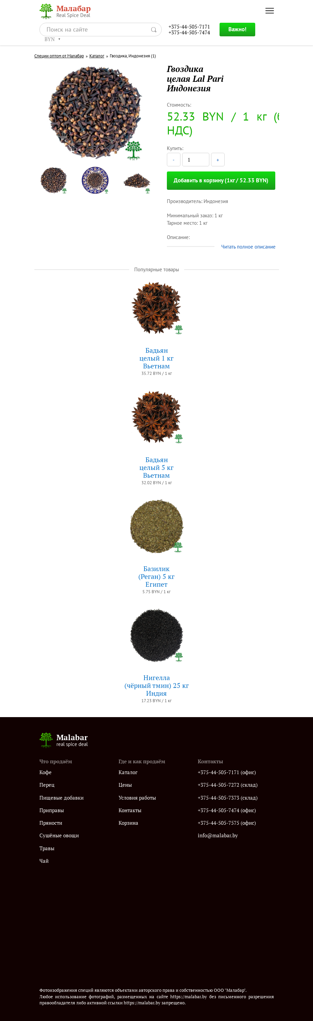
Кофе (45, 772)
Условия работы (137, 798)
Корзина (128, 823)
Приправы (51, 810)
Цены (125, 785)
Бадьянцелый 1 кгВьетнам (156, 358)
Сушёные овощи (59, 835)
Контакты (130, 810)
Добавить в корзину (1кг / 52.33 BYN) (221, 180)
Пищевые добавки (61, 798)
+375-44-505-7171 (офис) (227, 772)
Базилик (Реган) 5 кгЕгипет (156, 576)
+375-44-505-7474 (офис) (227, 810)
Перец (46, 785)
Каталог (96, 56)
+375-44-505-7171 (189, 27)
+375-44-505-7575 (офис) (227, 823)
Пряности (50, 823)
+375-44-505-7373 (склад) (228, 798)
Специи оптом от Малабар (59, 56)
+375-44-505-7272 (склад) (228, 785)
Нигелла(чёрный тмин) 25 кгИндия (156, 685)
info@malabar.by (218, 835)
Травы (46, 848)
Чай (44, 861)
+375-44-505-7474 (189, 32)
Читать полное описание (248, 247)
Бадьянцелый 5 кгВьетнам (156, 467)
